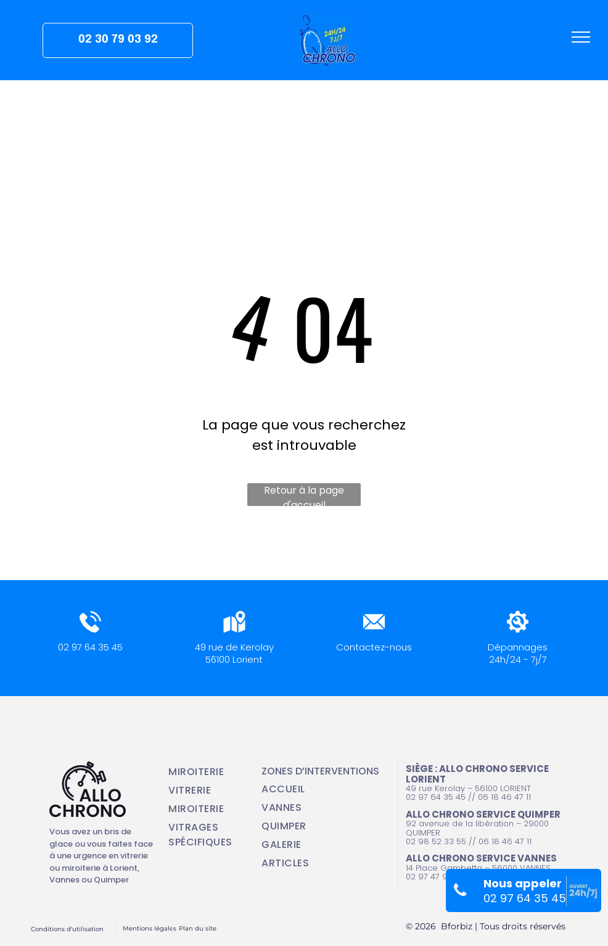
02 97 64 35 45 (90, 647)
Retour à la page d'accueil (304, 494)
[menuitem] (206, 772)
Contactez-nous (374, 647)
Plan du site (197, 928)
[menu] (581, 37)
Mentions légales (149, 928)
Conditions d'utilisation (67, 929)
